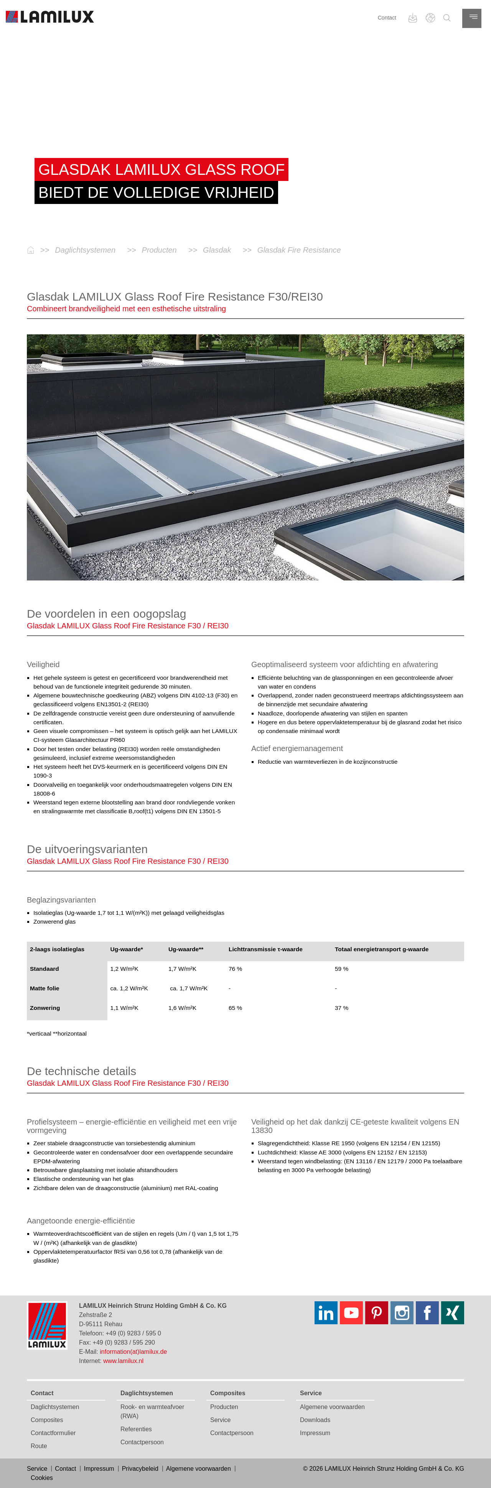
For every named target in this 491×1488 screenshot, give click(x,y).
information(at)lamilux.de (133, 1351)
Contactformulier (53, 1433)
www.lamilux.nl (123, 1361)
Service (220, 1420)
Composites (47, 1420)
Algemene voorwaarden (332, 1407)
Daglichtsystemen (55, 1407)
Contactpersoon (142, 1442)
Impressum (315, 1433)
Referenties (136, 1429)
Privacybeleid (140, 1468)
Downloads (315, 1420)
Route (39, 1446)
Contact (387, 18)
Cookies (42, 1478)
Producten (224, 1407)
